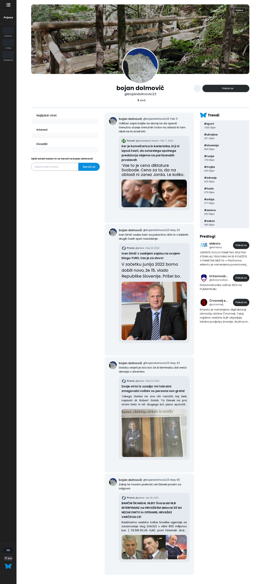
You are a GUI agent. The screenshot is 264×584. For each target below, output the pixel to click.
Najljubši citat (46, 115)
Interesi (41, 130)
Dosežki (41, 144)
